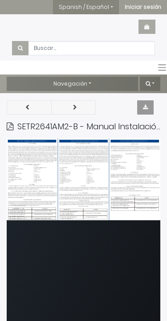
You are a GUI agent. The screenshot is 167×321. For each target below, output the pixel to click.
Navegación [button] (70, 83)
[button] (143, 7)
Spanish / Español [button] (84, 7)
